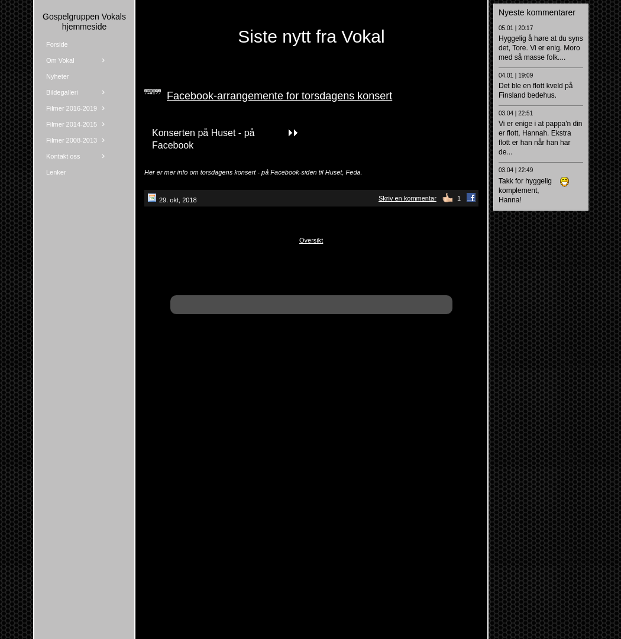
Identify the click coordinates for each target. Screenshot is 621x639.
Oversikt (311, 240)
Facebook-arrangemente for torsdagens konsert (279, 96)
